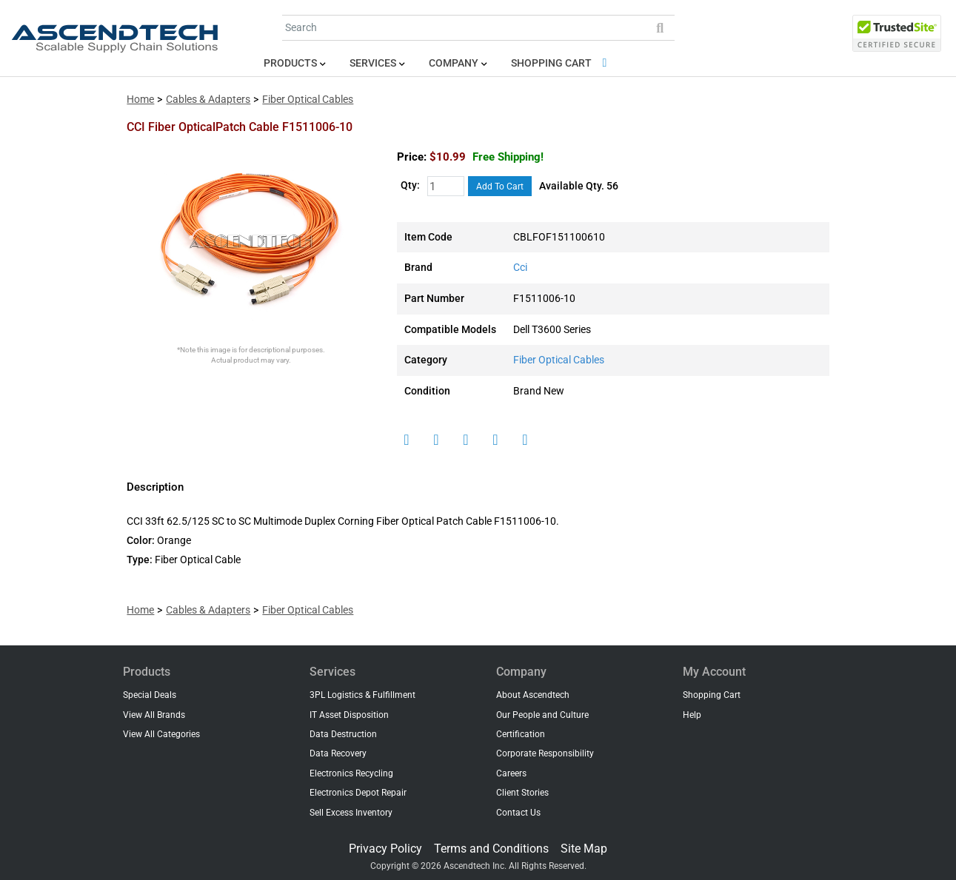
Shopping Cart (561, 63)
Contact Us (518, 812)
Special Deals (149, 695)
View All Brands (154, 715)
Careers (511, 773)
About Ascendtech (532, 695)
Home (140, 99)
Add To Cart (500, 186)
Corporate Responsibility (545, 753)
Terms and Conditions (491, 849)
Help (692, 715)
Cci (520, 267)
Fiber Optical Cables (307, 99)
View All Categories (161, 734)
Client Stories (522, 792)
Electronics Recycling (351, 773)
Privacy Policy (385, 849)
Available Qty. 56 (578, 186)
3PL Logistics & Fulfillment (362, 695)
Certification (520, 734)
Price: (412, 157)
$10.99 (486, 157)
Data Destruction (343, 734)
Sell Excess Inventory (351, 812)
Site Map (584, 849)
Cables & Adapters (208, 99)
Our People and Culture (542, 715)
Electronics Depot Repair (358, 792)
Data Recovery (338, 753)
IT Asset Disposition (349, 715)
